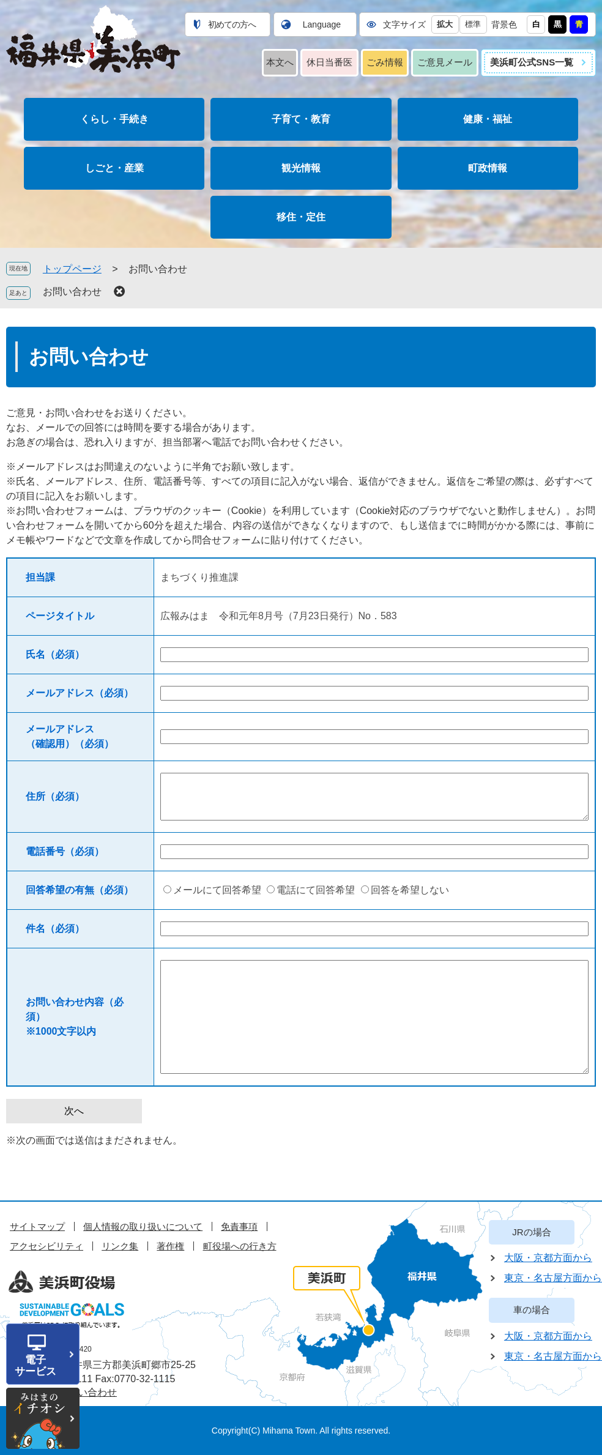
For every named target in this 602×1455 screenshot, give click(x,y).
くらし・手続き (114, 119)
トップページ (72, 269)
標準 (473, 24)
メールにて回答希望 (217, 890)
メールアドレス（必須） (79, 693)
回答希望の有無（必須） (79, 890)
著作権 (170, 1246)
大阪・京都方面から (548, 1257)
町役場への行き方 (240, 1246)
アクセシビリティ (46, 1246)
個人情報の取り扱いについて (143, 1226)
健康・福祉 (487, 119)
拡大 (445, 24)
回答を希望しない (410, 890)
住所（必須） (55, 796)
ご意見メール (444, 62)
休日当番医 (329, 62)
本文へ (280, 62)
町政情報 (487, 168)
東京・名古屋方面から (553, 1278)
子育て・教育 (301, 119)
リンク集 (120, 1246)
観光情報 (301, 168)
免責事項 (239, 1226)
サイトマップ (37, 1226)
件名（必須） (55, 928)
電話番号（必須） (65, 851)
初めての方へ (232, 24)
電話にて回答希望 (316, 890)
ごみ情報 (384, 62)
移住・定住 (301, 217)
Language (322, 24)
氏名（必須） (55, 654)
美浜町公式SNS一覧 (531, 62)
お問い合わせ (72, 291)
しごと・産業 (114, 168)
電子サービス (35, 1365)
